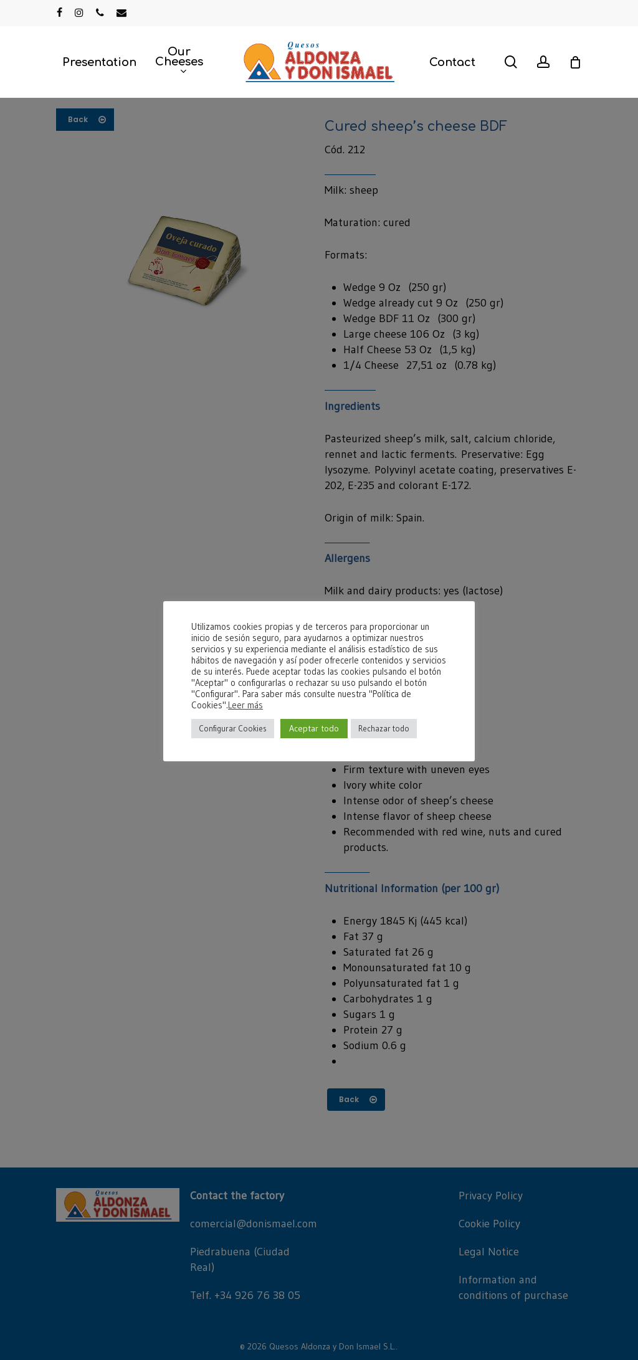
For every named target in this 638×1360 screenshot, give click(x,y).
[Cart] (575, 62)
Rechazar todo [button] (383, 728)
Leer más (245, 705)
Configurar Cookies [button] (233, 728)
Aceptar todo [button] (314, 728)
